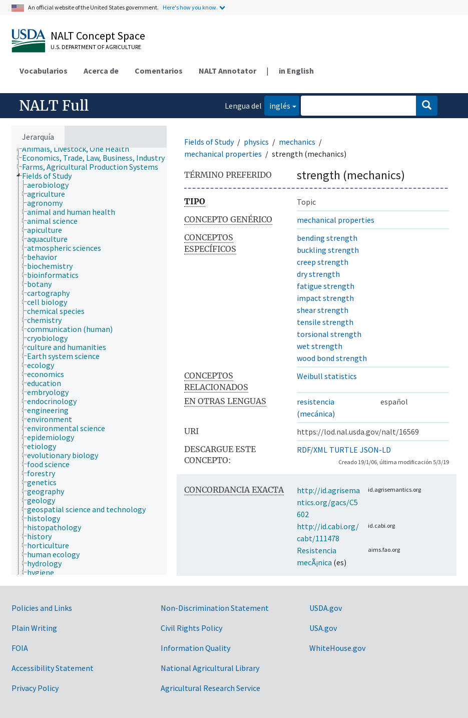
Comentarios (159, 71)
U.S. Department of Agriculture (96, 47)
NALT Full (54, 106)
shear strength (322, 310)
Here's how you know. (190, 7)
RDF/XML (312, 450)
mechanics (297, 142)
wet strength (319, 346)
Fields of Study (209, 142)
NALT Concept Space (98, 36)
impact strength (325, 298)
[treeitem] (80, 148)
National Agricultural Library (210, 668)
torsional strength (329, 334)
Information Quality (195, 648)
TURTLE (343, 450)
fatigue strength (325, 286)
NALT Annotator (227, 71)
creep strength (322, 262)
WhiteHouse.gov (337, 648)
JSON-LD (375, 450)
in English (296, 71)
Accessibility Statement (53, 668)
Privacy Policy (35, 688)
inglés (277, 105)
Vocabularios (44, 71)
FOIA (20, 648)
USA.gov (323, 628)
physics (256, 142)
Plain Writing (34, 628)
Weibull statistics (327, 376)
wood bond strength (332, 358)
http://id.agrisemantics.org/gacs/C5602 (328, 502)
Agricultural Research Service (210, 688)
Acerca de (101, 71)
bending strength (327, 238)
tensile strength (325, 322)
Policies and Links (42, 608)
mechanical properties (223, 154)
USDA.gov (325, 608)
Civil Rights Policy (191, 628)
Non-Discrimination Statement (215, 608)
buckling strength (328, 250)
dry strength (318, 274)
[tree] (89, 361)
